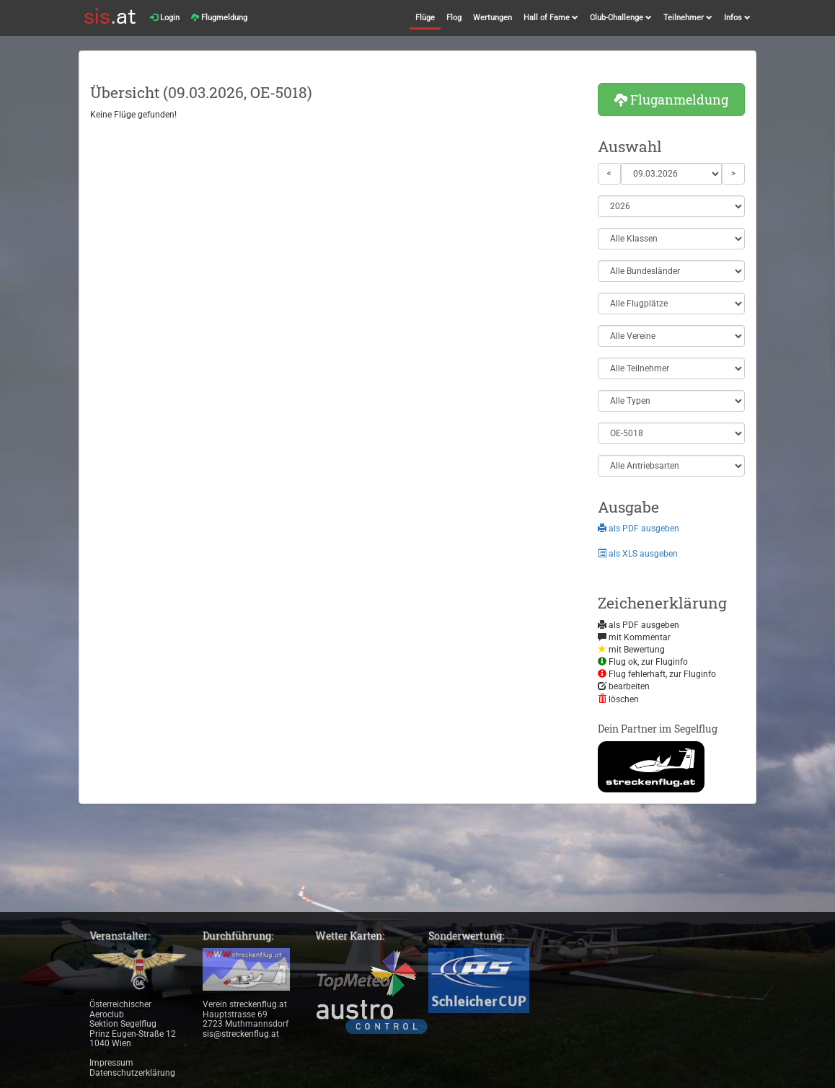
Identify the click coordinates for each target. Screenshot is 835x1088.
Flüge (425, 17)
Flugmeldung (219, 17)
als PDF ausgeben (638, 528)
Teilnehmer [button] (687, 17)
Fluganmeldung (671, 99)
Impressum (111, 1063)
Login (165, 17)
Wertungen (492, 17)
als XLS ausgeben (638, 554)
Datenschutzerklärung (132, 1073)
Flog (453, 17)
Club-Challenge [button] (621, 17)
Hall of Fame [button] (550, 17)
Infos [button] (737, 17)
